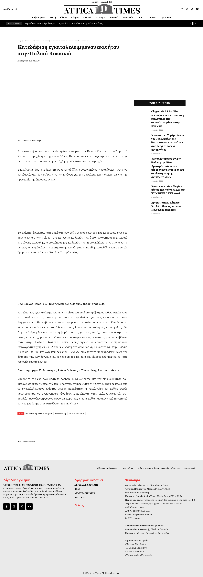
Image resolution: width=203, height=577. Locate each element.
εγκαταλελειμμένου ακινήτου (39, 413)
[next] (195, 23)
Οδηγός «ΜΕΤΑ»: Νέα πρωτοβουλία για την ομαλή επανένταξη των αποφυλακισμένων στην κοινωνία (165, 117)
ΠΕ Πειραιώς (36, 41)
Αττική (27, 41)
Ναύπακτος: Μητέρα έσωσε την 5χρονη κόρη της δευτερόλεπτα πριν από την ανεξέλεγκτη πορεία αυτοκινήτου (167, 137)
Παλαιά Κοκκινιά (76, 413)
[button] (10, 9)
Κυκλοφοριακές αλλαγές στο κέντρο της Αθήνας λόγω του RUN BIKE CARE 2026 (166, 175)
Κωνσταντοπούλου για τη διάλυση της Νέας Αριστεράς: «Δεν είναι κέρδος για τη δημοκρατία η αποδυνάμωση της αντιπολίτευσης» (168, 157)
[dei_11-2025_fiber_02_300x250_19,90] (72, 223)
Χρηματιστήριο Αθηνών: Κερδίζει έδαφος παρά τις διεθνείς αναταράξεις (164, 190)
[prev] (191, 23)
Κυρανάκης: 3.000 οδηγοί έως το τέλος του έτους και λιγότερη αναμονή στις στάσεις (64, 23)
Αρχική (20, 41)
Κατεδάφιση (60, 413)
